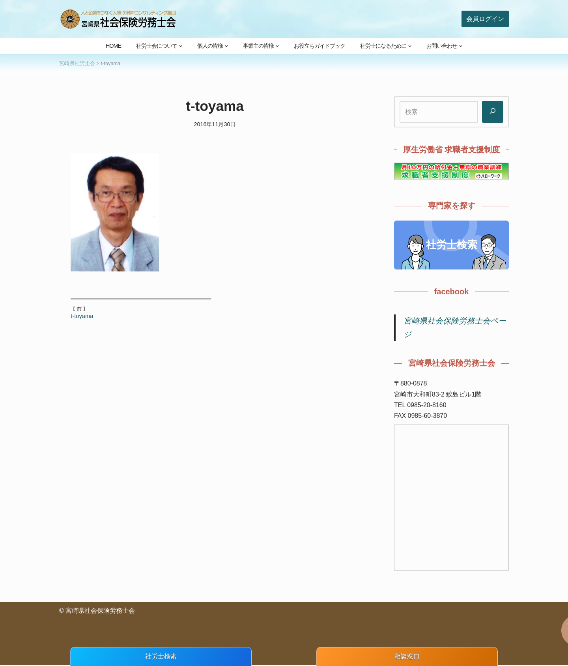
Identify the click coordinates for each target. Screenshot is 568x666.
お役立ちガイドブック (319, 46)
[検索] (492, 112)
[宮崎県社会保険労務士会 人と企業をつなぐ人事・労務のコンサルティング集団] (118, 19)
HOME (113, 46)
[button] (180, 46)
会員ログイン (485, 18)
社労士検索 (451, 245)
